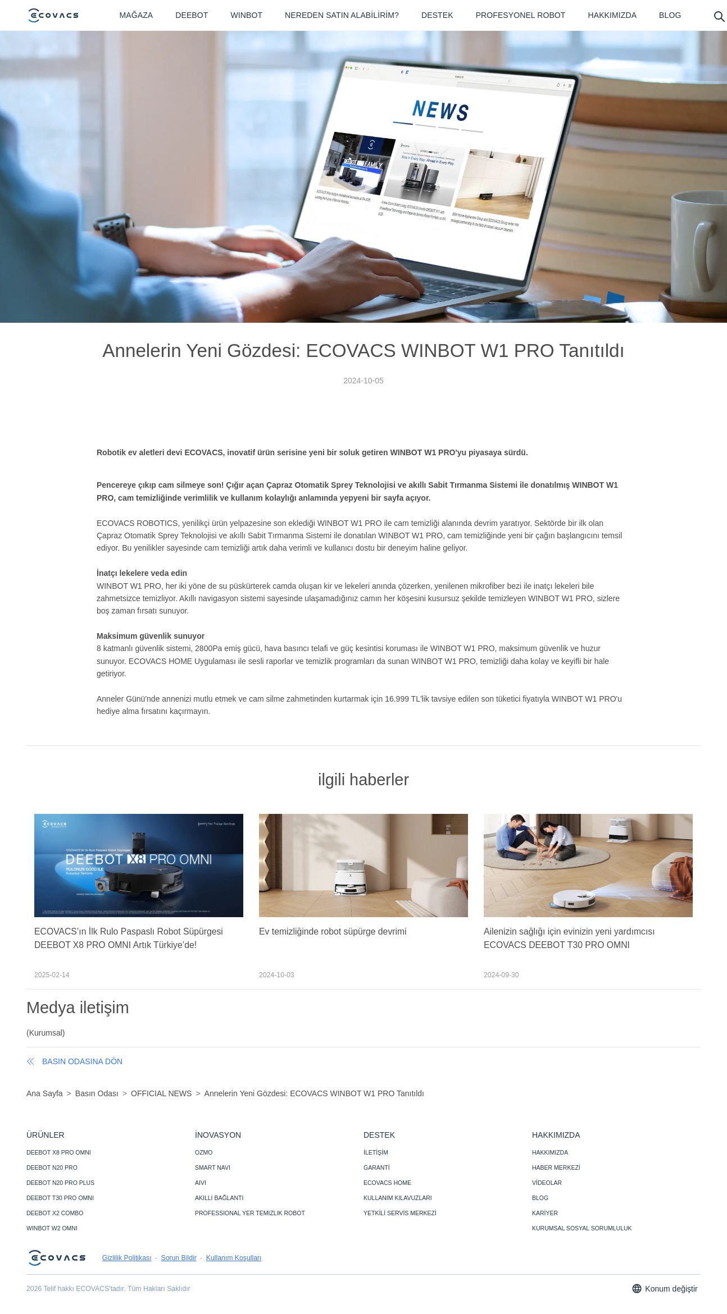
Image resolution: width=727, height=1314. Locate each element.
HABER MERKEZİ (556, 1167)
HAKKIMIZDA (550, 1152)
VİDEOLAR (547, 1182)
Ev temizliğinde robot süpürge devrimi (333, 931)
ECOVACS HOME (387, 1182)
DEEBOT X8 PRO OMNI (58, 1152)
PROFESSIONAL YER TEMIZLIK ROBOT (250, 1213)
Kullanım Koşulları (234, 1258)
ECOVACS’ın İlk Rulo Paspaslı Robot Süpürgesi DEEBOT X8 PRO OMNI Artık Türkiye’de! (128, 938)
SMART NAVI (212, 1167)
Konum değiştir (664, 1288)
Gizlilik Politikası (127, 1258)
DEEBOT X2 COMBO (54, 1213)
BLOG (540, 1197)
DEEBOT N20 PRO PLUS (60, 1182)
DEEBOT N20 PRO (52, 1167)
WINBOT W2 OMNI (52, 1228)
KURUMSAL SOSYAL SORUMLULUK (582, 1228)
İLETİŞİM (376, 1152)
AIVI (200, 1182)
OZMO (204, 1152)
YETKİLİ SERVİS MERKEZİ (400, 1213)
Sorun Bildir (178, 1258)
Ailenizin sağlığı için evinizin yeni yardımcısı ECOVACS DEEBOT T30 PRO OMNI (569, 938)
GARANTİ (377, 1167)
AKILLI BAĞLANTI (219, 1197)
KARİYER (545, 1213)
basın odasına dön (74, 1061)
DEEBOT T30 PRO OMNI (60, 1197)
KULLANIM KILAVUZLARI (398, 1197)
